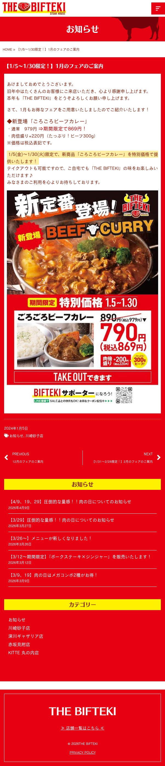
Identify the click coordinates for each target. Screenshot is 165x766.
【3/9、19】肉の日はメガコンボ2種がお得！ (53, 575)
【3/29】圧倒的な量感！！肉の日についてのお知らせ (61, 520)
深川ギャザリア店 (25, 636)
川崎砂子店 (34, 436)
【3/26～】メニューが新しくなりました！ (50, 538)
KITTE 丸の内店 (23, 652)
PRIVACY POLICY (83, 752)
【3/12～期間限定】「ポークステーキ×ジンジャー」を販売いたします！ (80, 557)
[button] (158, 8)
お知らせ (16, 436)
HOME (7, 49)
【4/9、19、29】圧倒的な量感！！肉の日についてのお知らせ (69, 501)
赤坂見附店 (19, 644)
